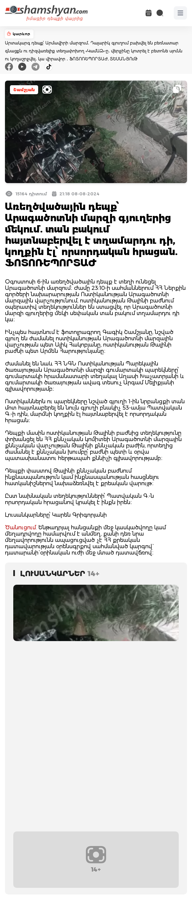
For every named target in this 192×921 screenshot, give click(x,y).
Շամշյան (24, 89)
